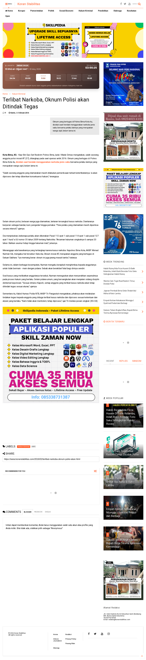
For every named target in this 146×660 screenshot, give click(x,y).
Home (9, 11)
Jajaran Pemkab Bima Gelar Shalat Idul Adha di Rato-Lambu (122, 482)
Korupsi (21, 11)
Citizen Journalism (57, 640)
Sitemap (56, 648)
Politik (51, 11)
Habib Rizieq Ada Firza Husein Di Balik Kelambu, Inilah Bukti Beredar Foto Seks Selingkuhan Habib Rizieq (120, 416)
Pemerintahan (36, 11)
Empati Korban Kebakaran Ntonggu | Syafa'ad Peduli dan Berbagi (121, 512)
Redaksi (68, 634)
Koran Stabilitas (28, 4)
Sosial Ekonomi (66, 11)
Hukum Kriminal (86, 11)
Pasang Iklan (70, 643)
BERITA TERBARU (114, 321)
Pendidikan (103, 11)
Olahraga (117, 11)
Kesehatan (131, 11)
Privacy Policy (70, 639)
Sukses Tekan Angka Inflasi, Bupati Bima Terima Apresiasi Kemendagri (123, 543)
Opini (7, 16)
